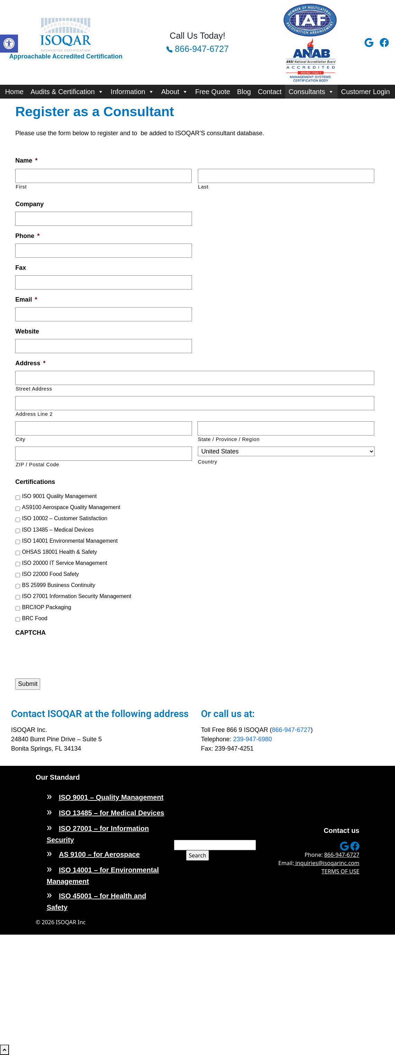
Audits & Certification (67, 92)
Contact (270, 91)
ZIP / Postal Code (37, 464)
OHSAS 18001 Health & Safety (59, 552)
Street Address (34, 389)
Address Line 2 (34, 414)
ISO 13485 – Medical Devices (57, 530)
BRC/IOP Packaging (46, 607)
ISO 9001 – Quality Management (111, 797)
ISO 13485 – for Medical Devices (111, 813)
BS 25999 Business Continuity (58, 585)
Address (30, 363)
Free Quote (212, 91)
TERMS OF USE (340, 871)
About (174, 92)
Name (26, 160)
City (20, 439)
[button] (9, 44)
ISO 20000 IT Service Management (64, 563)
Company (29, 204)
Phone (27, 235)
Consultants (311, 92)
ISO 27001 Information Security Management (76, 596)
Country (207, 462)
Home (14, 91)
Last (203, 187)
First (21, 187)
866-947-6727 (197, 49)
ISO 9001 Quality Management (59, 496)
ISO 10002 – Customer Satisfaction (64, 518)
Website (27, 331)
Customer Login (365, 91)
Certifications (35, 481)
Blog (244, 91)
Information (132, 92)
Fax (20, 267)
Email (26, 299)
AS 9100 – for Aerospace (99, 854)
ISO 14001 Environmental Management (70, 541)
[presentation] (67, 653)
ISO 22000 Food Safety (50, 574)
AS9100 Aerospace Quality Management (71, 507)
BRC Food (34, 618)
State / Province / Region (228, 439)
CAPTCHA (30, 632)
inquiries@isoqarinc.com (326, 863)
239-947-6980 (252, 739)
